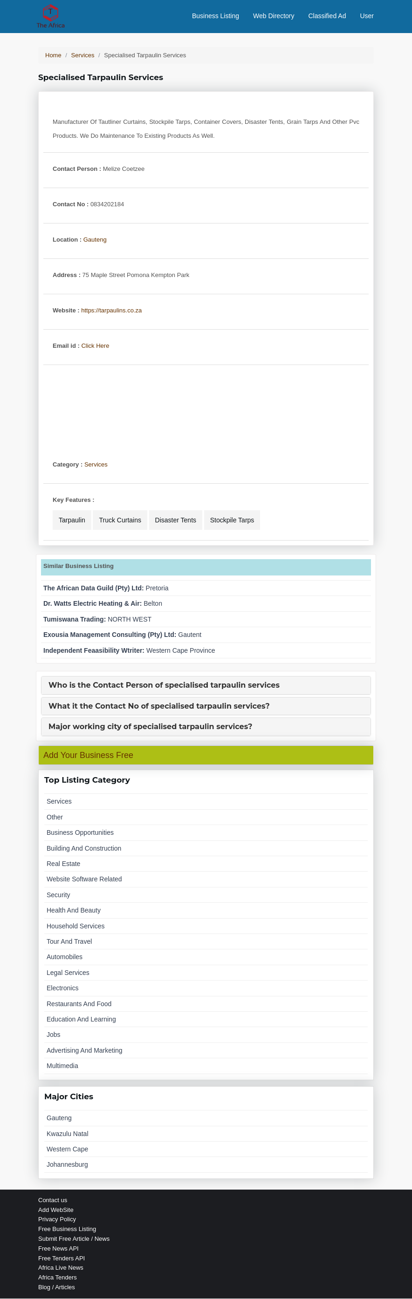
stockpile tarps (232, 520)
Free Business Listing (67, 1229)
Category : (67, 464)
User (367, 16)
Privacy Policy (57, 1220)
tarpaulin (72, 520)
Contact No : (71, 204)
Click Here (95, 346)
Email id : (66, 346)
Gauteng (95, 240)
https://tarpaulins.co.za (111, 310)
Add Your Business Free (88, 755)
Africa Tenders (57, 1278)
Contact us (52, 1200)
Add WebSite (56, 1210)
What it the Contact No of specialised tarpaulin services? (159, 707)
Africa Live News (60, 1268)
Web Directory (273, 16)
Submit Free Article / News (74, 1239)
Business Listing (215, 16)
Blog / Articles (56, 1287)
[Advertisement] (206, 407)
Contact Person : (77, 169)
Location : (67, 240)
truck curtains (120, 520)
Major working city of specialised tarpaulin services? (150, 728)
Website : (66, 310)
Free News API (58, 1248)
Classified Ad (327, 16)
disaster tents (175, 520)
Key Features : (74, 500)
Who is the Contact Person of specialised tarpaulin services (164, 686)
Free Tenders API (61, 1258)
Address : (67, 275)
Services (96, 464)
